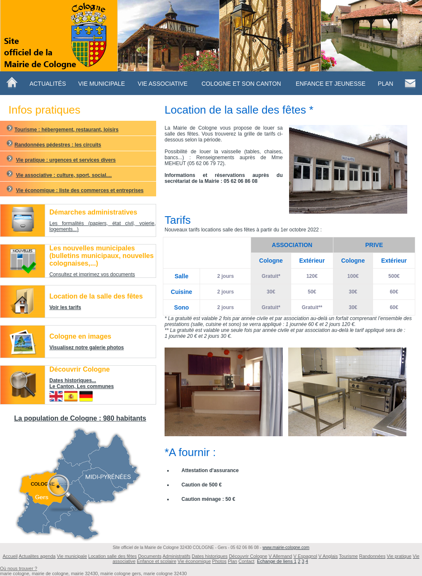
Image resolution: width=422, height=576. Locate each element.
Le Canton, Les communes (81, 386)
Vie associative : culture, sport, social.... (64, 175)
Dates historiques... (72, 380)
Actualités (48, 83)
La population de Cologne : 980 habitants (80, 418)
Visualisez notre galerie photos (86, 347)
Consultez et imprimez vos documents (92, 274)
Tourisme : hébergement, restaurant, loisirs (66, 130)
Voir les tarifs (65, 307)
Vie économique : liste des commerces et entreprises (80, 190)
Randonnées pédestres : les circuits (57, 145)
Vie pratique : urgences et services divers (66, 160)
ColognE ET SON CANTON (241, 83)
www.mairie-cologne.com (285, 547)
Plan (385, 83)
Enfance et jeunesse (330, 83)
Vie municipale (101, 83)
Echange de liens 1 (277, 561)
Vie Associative (162, 83)
